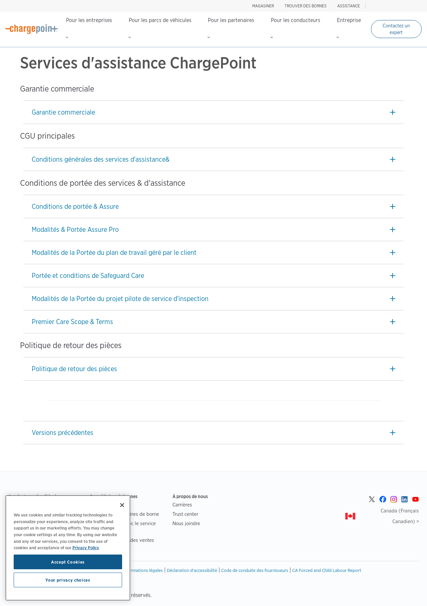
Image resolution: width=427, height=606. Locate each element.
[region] (67, 548)
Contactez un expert (396, 29)
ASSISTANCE (348, 5)
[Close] (122, 505)
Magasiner (263, 5)
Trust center (185, 514)
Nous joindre (186, 523)
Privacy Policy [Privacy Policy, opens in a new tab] (85, 547)
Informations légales (143, 570)
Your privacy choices (67, 580)
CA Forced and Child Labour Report (326, 570)
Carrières (182, 504)
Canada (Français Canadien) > (400, 515)
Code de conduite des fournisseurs (254, 570)
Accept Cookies (68, 562)
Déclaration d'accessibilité (192, 570)
